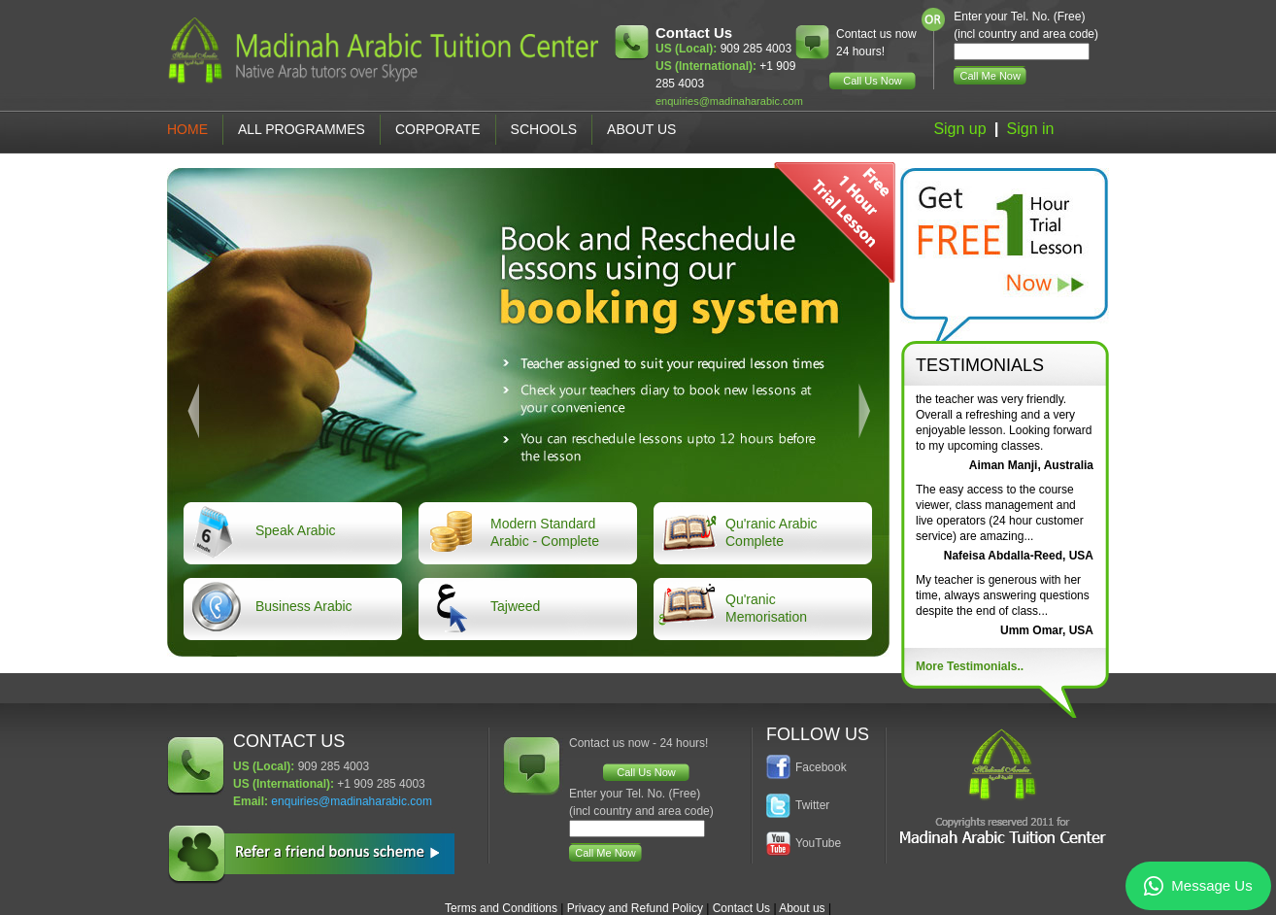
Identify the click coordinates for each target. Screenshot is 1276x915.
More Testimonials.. (970, 666)
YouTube (818, 843)
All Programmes (301, 129)
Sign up (959, 128)
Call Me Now (990, 76)
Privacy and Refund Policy (635, 908)
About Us (641, 129)
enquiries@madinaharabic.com (729, 101)
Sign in (1031, 128)
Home (187, 129)
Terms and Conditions (501, 908)
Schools (544, 129)
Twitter (812, 805)
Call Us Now (872, 80)
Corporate (438, 129)
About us (801, 908)
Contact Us (741, 908)
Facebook (821, 767)
